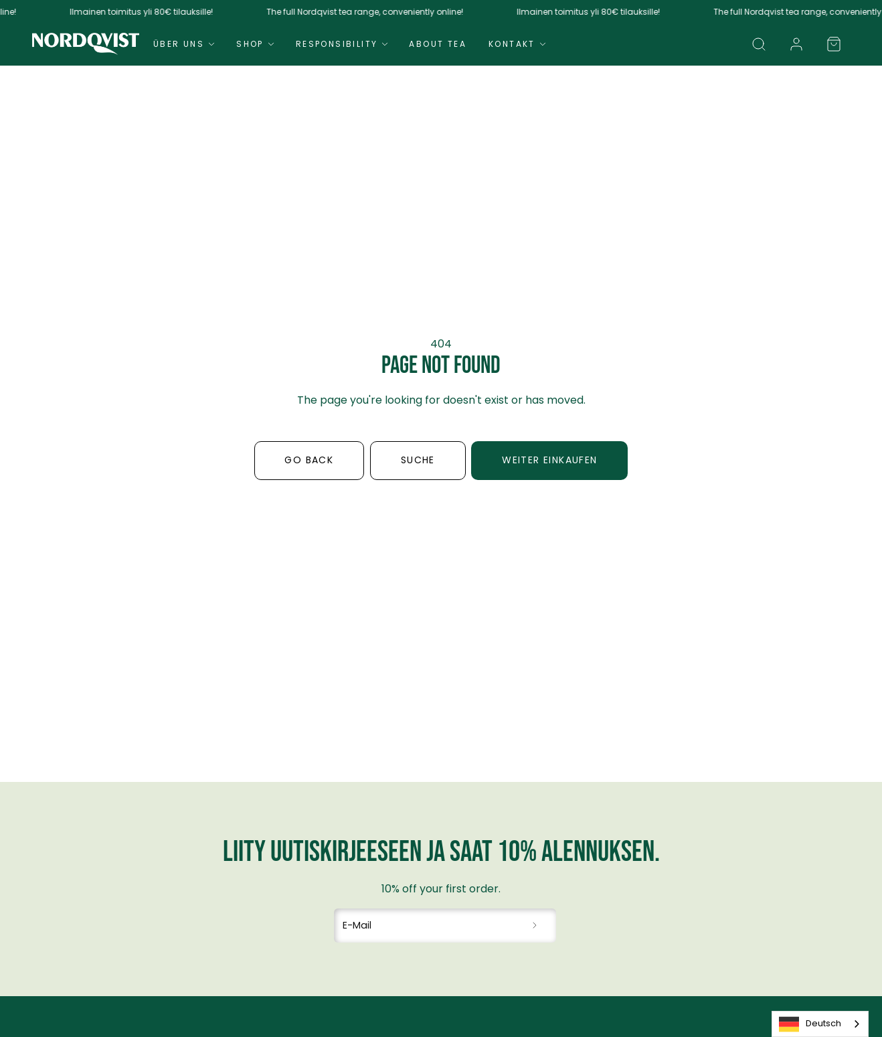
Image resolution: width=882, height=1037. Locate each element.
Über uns (185, 44)
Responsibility (343, 44)
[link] (796, 44)
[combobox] (820, 1024)
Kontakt (519, 44)
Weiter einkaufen (549, 460)
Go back (308, 460)
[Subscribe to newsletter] (535, 925)
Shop (256, 44)
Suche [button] (418, 460)
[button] (759, 44)
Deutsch (810, 1024)
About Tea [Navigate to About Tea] (437, 44)
